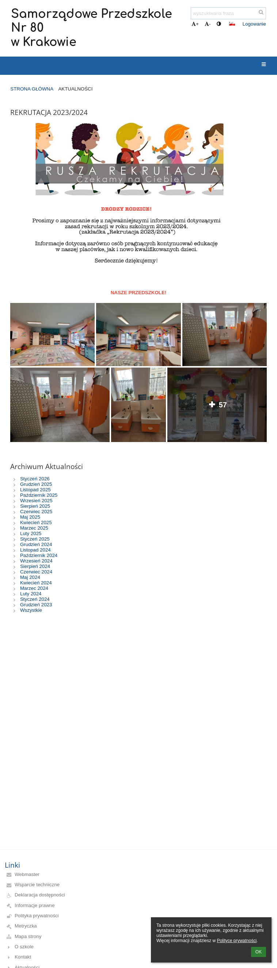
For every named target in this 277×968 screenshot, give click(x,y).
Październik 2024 (38, 555)
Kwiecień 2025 (36, 522)
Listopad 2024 (35, 550)
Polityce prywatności (237, 940)
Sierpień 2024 (35, 566)
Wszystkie (31, 610)
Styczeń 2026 (35, 478)
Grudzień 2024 (36, 544)
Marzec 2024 (34, 588)
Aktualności (75, 89)
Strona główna (31, 89)
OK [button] (258, 951)
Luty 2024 (31, 593)
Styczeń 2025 (35, 539)
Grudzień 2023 (36, 604)
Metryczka (26, 926)
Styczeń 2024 (35, 599)
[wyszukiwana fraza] (228, 13)
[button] (232, 23)
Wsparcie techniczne (37, 884)
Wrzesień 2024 (36, 561)
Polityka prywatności (37, 915)
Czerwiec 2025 (36, 511)
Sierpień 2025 (35, 506)
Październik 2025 (38, 495)
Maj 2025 (30, 517)
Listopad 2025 (35, 489)
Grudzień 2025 (36, 484)
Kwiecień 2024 (36, 582)
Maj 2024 (30, 577)
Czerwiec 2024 (36, 572)
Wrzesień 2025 (36, 500)
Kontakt (23, 957)
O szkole (24, 946)
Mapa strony (28, 936)
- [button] (207, 24)
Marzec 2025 (34, 528)
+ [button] (195, 24)
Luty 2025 (31, 533)
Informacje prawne (35, 905)
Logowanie (254, 24)
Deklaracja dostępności (40, 895)
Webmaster (27, 874)
